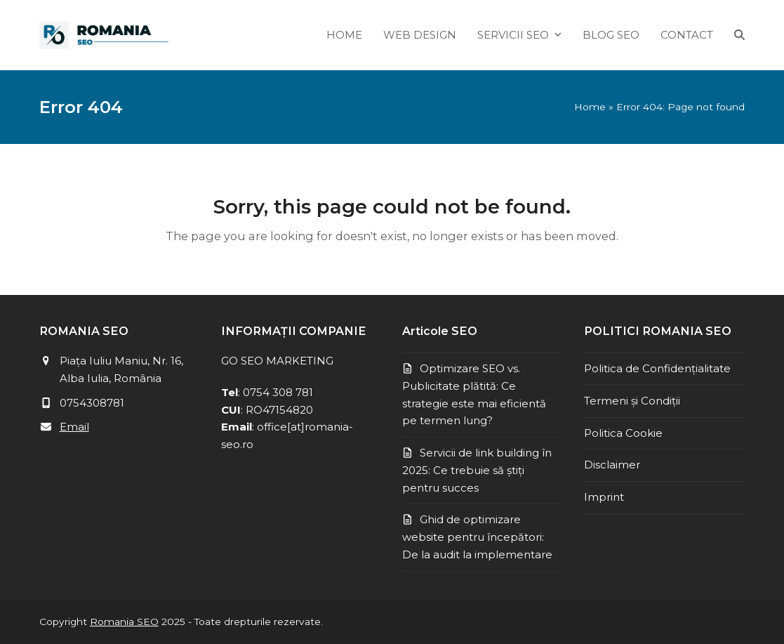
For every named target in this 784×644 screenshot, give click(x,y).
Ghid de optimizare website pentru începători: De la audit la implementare (477, 537)
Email (74, 426)
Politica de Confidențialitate (657, 368)
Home (590, 106)
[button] (739, 35)
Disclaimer (612, 464)
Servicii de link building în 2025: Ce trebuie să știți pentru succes (477, 470)
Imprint (604, 497)
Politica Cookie (623, 433)
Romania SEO (124, 621)
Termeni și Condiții (632, 400)
